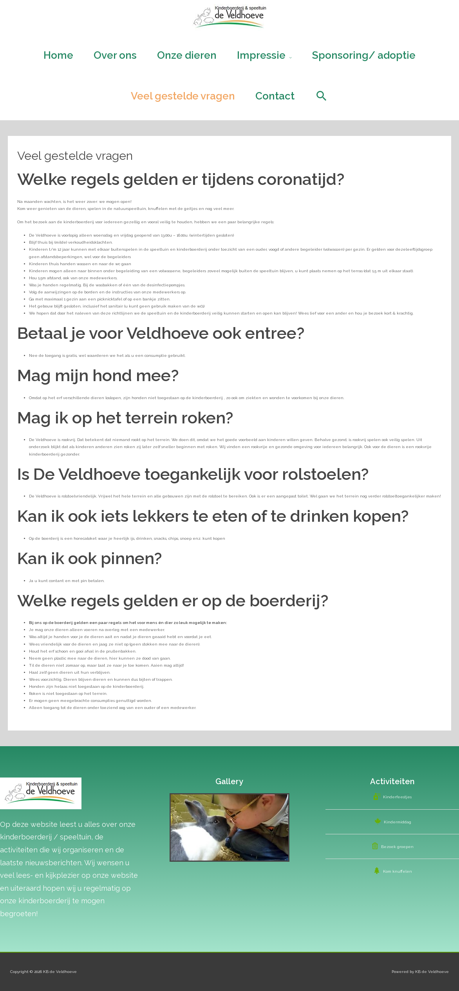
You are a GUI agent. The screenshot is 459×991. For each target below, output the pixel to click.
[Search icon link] (321, 96)
